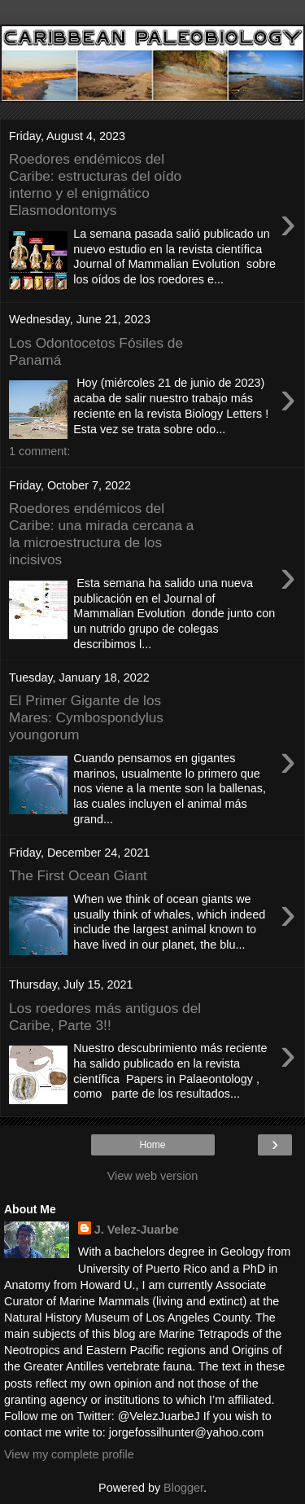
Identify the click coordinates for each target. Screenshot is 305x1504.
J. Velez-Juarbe (136, 1229)
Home (152, 1145)
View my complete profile (69, 1454)
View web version (152, 1175)
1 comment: (39, 451)
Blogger (183, 1487)
